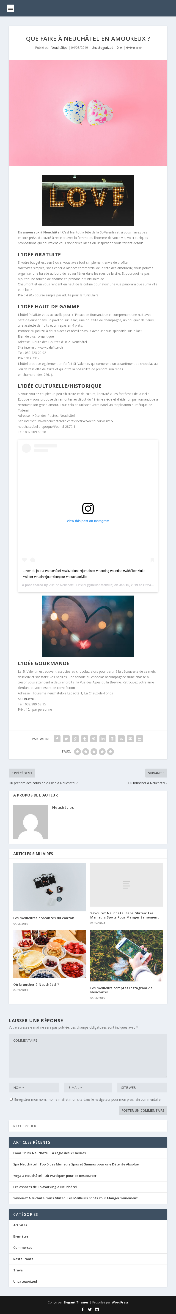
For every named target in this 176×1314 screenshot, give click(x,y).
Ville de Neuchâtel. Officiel (67, 585)
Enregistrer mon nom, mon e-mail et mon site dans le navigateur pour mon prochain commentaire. (87, 1099)
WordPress (120, 1302)
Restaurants (23, 1259)
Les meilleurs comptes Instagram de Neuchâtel (121, 990)
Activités (20, 1225)
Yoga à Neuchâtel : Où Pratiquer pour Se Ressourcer (54, 1175)
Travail (19, 1270)
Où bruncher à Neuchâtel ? (36, 984)
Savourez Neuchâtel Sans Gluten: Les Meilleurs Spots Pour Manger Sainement (124, 915)
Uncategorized (102, 47)
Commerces (22, 1247)
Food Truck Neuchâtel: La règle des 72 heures (49, 1153)
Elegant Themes (76, 1302)
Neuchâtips (59, 47)
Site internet (27, 698)
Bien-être (20, 1236)
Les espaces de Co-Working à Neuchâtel (45, 1187)
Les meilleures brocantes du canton (43, 918)
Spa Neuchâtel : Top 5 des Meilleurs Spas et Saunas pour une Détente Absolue (76, 1164)
